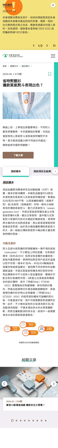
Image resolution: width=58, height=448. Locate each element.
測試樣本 (16, 171)
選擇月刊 (14, 66)
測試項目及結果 (42, 171)
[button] (33, 45)
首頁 (5, 66)
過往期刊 (26, 66)
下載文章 (18, 155)
